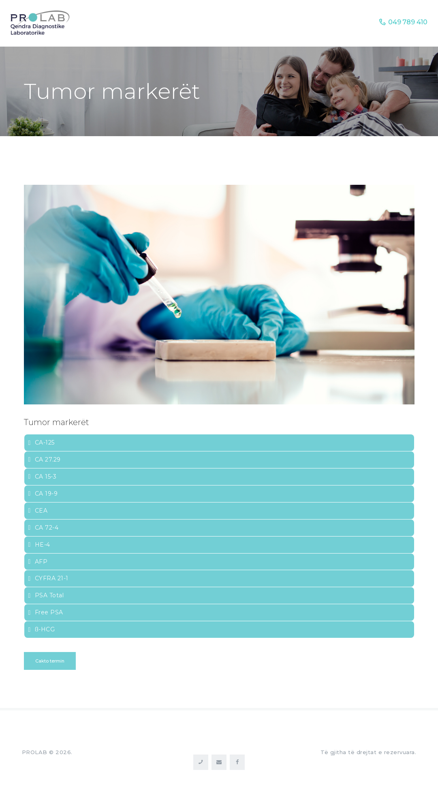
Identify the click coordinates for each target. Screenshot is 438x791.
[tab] (219, 442)
